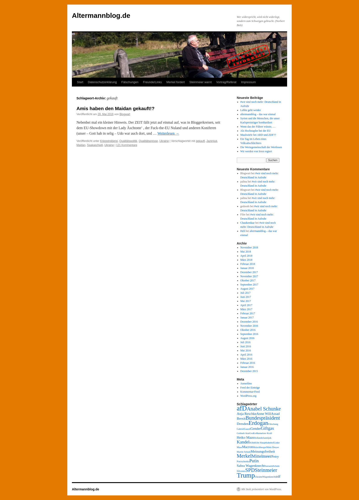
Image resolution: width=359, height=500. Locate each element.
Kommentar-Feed (250, 391)
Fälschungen (129, 82)
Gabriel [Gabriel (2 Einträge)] (240, 429)
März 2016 (246, 358)
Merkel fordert (175, 82)
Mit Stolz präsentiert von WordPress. (261, 489)
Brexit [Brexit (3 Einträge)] (241, 418)
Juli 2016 (245, 342)
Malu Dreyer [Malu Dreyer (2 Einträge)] (272, 447)
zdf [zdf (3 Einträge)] (278, 476)
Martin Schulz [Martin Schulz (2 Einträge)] (244, 452)
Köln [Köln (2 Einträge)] (252, 442)
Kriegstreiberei (109, 141)
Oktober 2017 (248, 280)
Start (80, 82)
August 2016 (247, 338)
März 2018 (246, 259)
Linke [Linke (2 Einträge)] (277, 442)
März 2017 (246, 309)
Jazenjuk (211, 141)
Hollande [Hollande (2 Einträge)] (258, 438)
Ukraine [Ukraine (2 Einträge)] (259, 477)
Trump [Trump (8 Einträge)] (246, 475)
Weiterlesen (168, 133)
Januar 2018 (247, 268)
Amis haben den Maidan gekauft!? (115, 108)
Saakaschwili (95, 145)
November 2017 (249, 276)
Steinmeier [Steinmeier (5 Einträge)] (266, 470)
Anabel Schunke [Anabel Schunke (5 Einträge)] (264, 409)
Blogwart (125, 114)
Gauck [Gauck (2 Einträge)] (247, 429)
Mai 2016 (245, 350)
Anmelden (246, 383)
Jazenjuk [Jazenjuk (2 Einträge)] (267, 438)
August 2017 (247, 288)
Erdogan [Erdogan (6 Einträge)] (258, 423)
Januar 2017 (247, 317)
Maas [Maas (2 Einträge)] (239, 447)
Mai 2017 (245, 301)
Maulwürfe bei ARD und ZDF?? (258, 134)
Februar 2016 (247, 362)
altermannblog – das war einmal (258, 114)
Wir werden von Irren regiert (256, 151)
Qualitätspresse (148, 141)
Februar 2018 (247, 264)
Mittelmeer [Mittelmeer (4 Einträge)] (261, 456)
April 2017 (246, 305)
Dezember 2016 (249, 321)
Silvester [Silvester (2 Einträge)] (241, 471)
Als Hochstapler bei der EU (255, 130)
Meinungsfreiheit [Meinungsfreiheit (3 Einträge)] (263, 451)
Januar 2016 (247, 367)
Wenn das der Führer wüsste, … (258, 126)
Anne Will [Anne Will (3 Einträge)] (263, 414)
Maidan (80, 145)
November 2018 (249, 247)
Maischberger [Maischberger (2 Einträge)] (259, 447)
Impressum (248, 82)
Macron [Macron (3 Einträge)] (247, 447)
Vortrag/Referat (226, 82)
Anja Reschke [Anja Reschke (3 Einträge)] (246, 414)
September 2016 (249, 334)
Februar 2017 (247, 313)
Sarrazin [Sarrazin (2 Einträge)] (269, 466)
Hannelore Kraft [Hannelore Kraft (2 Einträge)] (264, 433)
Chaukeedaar (247, 222)
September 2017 (249, 284)
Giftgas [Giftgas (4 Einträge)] (267, 428)
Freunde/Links (152, 82)
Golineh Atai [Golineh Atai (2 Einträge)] (243, 433)
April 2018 (246, 255)
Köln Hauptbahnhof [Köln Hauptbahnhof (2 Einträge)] (264, 442)
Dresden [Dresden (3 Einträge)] (242, 424)
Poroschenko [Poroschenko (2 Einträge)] (243, 461)
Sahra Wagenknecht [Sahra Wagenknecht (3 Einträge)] (251, 465)
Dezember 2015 (249, 371)
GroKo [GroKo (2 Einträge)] (252, 433)
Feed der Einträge (250, 387)
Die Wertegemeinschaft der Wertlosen (261, 147)
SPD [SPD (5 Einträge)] (250, 470)
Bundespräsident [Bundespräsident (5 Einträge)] (263, 418)
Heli (242, 231)
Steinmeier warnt (200, 82)
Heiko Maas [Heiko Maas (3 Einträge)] (245, 437)
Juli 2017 (245, 292)
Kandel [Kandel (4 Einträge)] (243, 442)
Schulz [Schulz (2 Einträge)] (276, 466)
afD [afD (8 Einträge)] (242, 408)
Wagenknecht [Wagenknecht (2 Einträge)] (269, 477)
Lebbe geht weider (250, 110)
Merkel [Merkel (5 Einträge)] (244, 456)
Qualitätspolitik (128, 141)
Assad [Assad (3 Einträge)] (275, 414)
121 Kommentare (126, 145)
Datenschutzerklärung (102, 82)
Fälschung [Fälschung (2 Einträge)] (273, 424)
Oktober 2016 (248, 330)
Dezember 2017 (249, 272)
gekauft (200, 141)
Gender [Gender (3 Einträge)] (255, 428)
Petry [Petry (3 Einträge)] (275, 456)
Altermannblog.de (101, 15)
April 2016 (246, 354)
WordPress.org (248, 395)
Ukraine (164, 141)
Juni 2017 (245, 297)
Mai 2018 (245, 251)
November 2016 (249, 325)
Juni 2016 (245, 346)
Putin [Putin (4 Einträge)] (254, 460)
